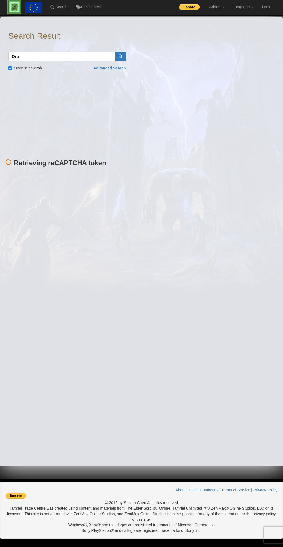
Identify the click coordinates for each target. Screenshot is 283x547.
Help (193, 490)
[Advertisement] (141, 115)
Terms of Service (235, 490)
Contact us (209, 490)
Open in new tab (25, 68)
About (180, 490)
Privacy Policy (265, 490)
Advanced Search (109, 68)
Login (266, 7)
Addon (216, 7)
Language (243, 7)
